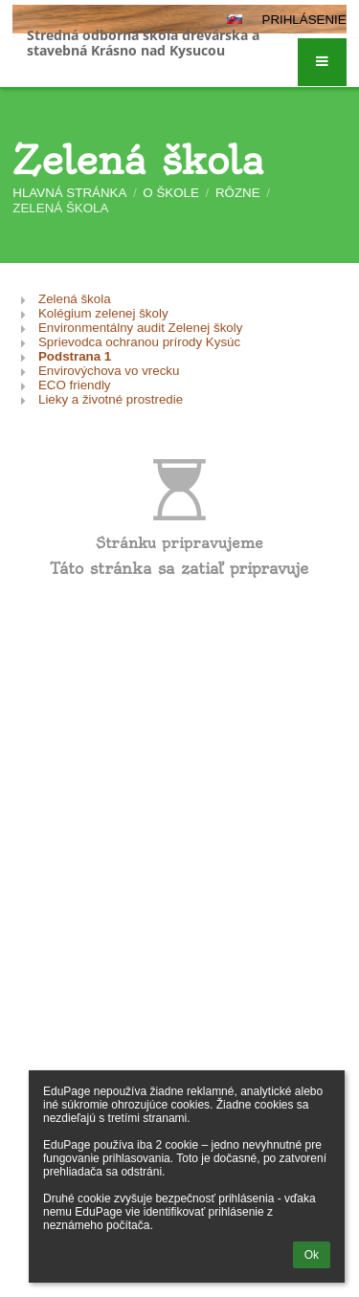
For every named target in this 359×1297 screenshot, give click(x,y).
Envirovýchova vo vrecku (108, 370)
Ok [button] (311, 1255)
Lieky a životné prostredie (110, 399)
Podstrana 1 (74, 356)
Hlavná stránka (69, 193)
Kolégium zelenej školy (103, 313)
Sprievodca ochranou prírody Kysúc (139, 342)
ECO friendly (74, 385)
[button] (322, 62)
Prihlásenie (304, 19)
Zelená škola (60, 208)
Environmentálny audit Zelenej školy (140, 327)
